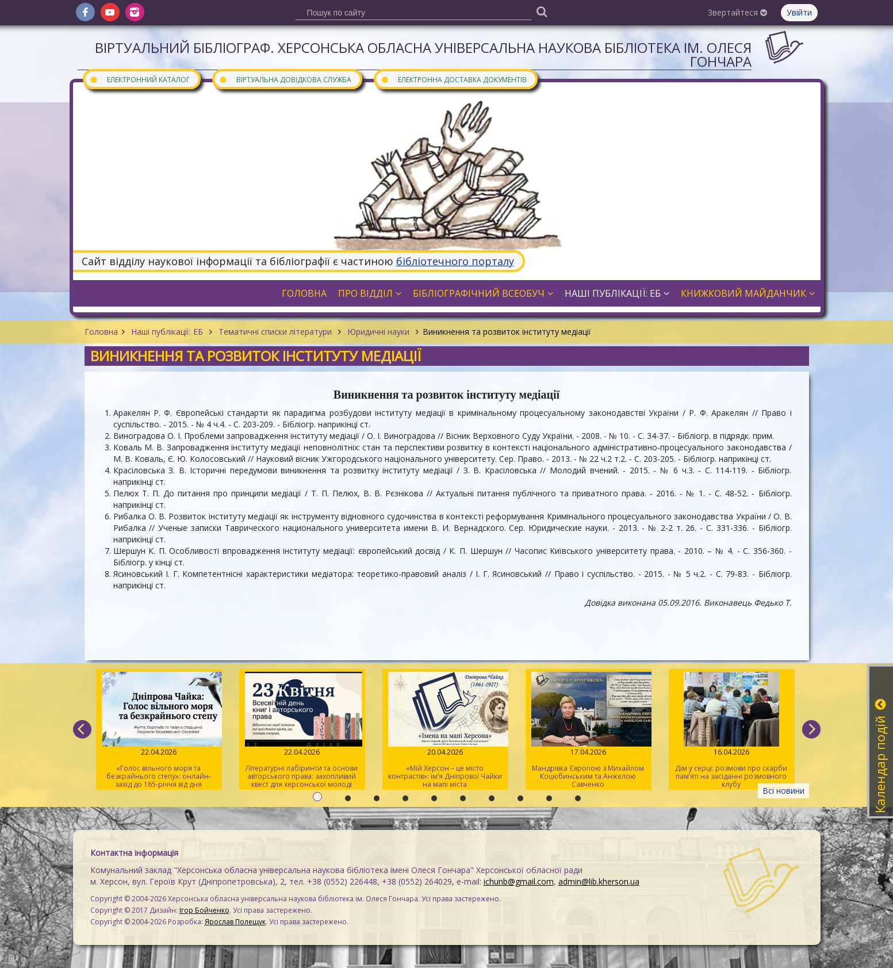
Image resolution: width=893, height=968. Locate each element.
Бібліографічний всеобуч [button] (483, 293)
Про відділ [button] (369, 293)
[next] (811, 729)
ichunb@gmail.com (519, 881)
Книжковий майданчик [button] (748, 293)
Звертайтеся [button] (737, 12)
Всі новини (783, 790)
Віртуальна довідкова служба (285, 79)
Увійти (799, 12)
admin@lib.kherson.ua (598, 881)
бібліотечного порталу (455, 261)
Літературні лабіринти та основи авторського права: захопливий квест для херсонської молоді (301, 730)
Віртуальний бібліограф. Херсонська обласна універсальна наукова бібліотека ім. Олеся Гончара (423, 54)
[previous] (82, 729)
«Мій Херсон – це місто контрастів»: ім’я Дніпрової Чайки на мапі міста (445, 730)
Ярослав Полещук (235, 922)
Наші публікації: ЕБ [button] (617, 293)
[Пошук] (542, 11)
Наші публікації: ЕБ (167, 331)
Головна (101, 331)
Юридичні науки (378, 331)
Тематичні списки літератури (275, 331)
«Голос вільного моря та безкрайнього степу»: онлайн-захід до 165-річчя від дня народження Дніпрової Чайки (158, 731)
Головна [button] (304, 293)
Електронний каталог (140, 79)
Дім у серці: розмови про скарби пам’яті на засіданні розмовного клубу (731, 730)
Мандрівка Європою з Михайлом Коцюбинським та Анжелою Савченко (588, 730)
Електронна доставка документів (454, 79)
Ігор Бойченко (204, 910)
